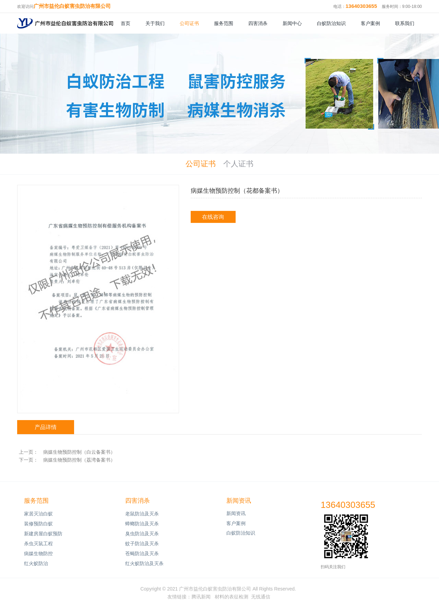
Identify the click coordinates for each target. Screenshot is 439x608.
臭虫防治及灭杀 (142, 533)
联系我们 (404, 23)
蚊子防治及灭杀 (142, 543)
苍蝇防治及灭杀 (142, 553)
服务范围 (223, 23)
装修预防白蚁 (38, 523)
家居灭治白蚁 (38, 513)
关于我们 (155, 23)
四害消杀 (258, 23)
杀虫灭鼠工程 (38, 543)
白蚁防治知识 (331, 23)
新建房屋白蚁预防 (43, 533)
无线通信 (260, 596)
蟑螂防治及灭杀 (142, 523)
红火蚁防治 (36, 563)
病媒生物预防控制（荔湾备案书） (79, 460)
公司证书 (189, 23)
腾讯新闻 (201, 596)
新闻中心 (292, 23)
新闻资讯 (238, 500)
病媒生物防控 (38, 553)
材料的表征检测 (231, 596)
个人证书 (238, 163)
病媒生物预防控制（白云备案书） (79, 452)
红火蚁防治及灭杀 (144, 563)
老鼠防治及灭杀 (142, 513)
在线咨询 (213, 217)
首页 (125, 23)
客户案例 (370, 23)
